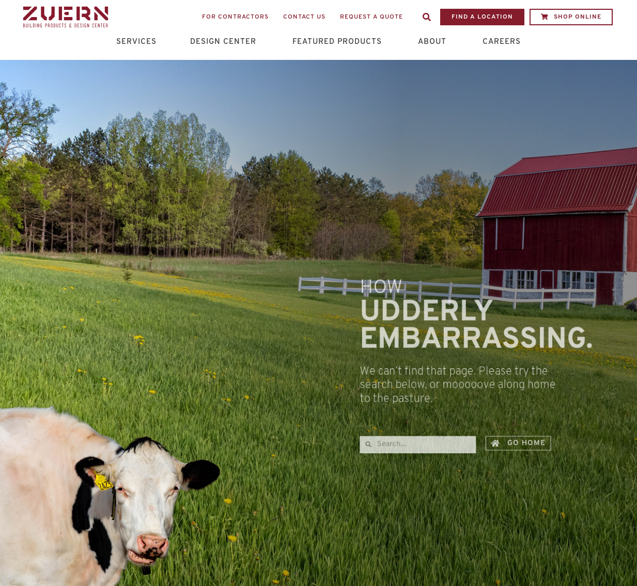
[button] (426, 17)
